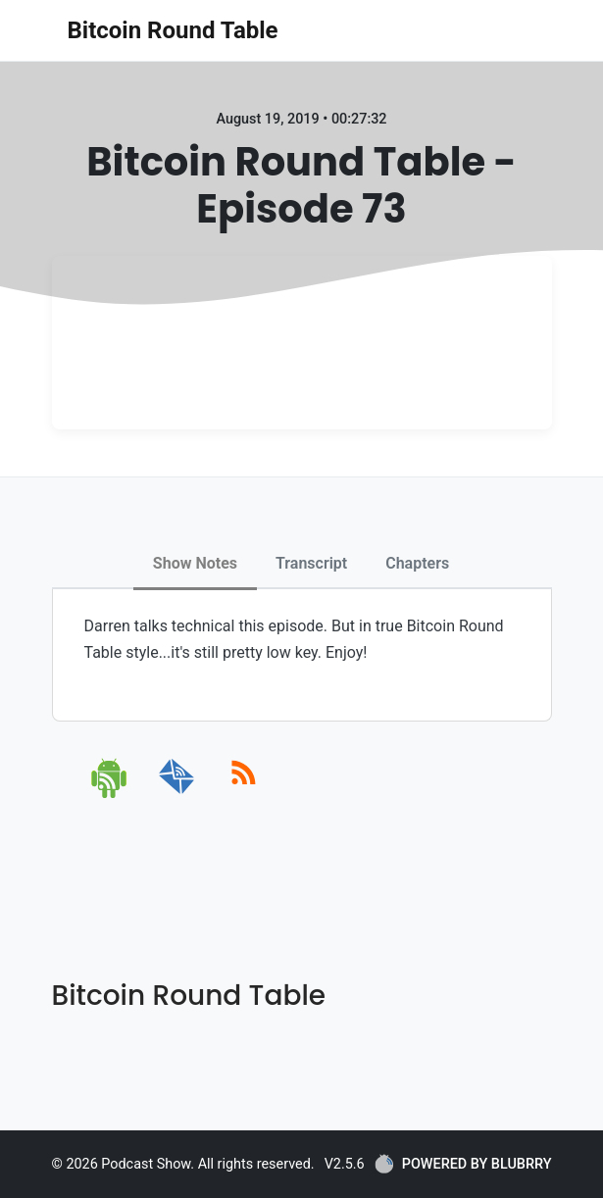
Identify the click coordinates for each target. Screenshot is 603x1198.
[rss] (243, 794)
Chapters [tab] (417, 563)
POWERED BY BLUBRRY (463, 1163)
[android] (110, 794)
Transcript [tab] (311, 563)
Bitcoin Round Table (173, 30)
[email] (177, 794)
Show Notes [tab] (195, 563)
